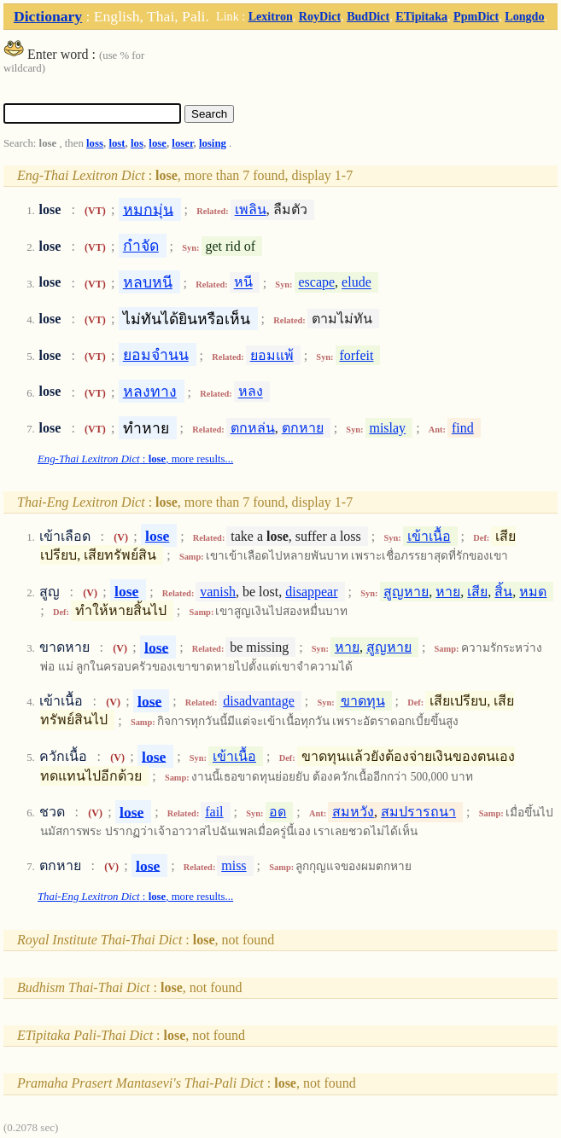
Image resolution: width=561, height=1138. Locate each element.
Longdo (524, 16)
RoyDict (320, 16)
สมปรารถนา (418, 811)
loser (182, 143)
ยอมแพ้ (272, 355)
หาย (447, 591)
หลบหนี (147, 282)
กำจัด (141, 245)
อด (277, 811)
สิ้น (503, 591)
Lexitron (270, 16)
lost (116, 143)
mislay (387, 428)
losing (212, 143)
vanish (218, 591)
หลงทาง (150, 391)
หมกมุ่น (148, 209)
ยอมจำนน (156, 354)
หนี (243, 283)
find (463, 428)
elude (356, 283)
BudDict (368, 16)
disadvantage (259, 701)
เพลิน (250, 209)
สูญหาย (406, 591)
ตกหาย (303, 428)
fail (214, 811)
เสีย (477, 591)
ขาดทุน (363, 701)
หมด (532, 591)
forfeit (356, 355)
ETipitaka (421, 16)
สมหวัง (353, 811)
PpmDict (476, 16)
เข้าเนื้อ (429, 536)
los (137, 143)
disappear (311, 591)
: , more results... (135, 459)
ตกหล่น (253, 428)
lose (158, 143)
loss (94, 143)
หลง (250, 392)
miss (233, 865)
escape (316, 283)
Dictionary (48, 16)
